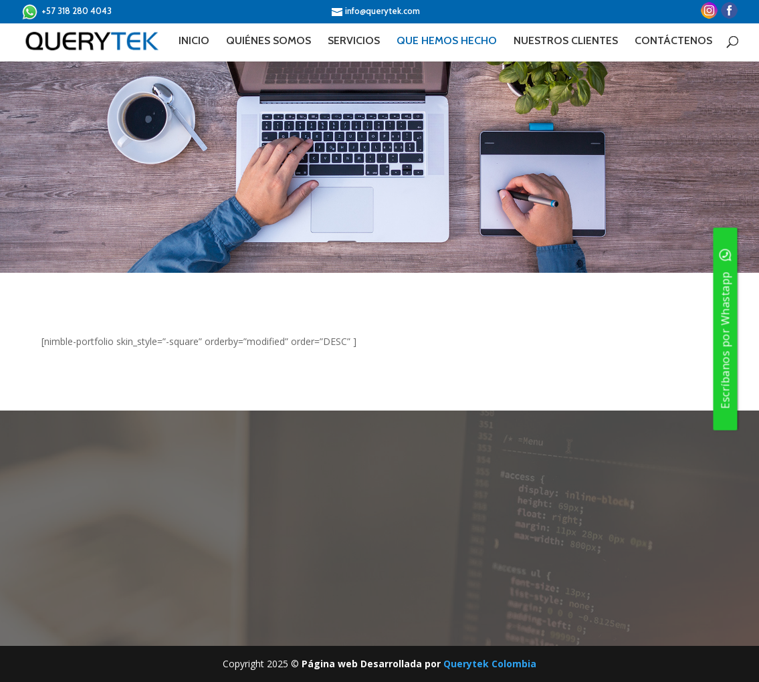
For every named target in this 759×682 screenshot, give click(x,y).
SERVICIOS (354, 41)
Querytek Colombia (489, 663)
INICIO (194, 41)
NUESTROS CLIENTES (566, 41)
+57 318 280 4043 (66, 11)
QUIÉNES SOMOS (268, 41)
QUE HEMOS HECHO (447, 41)
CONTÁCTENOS (673, 41)
